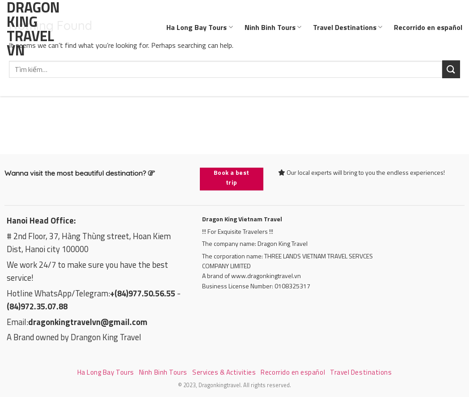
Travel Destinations (347, 27)
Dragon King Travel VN (31, 28)
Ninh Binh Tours (273, 27)
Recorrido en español (428, 27)
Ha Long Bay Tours (199, 27)
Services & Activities (224, 372)
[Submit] (451, 69)
